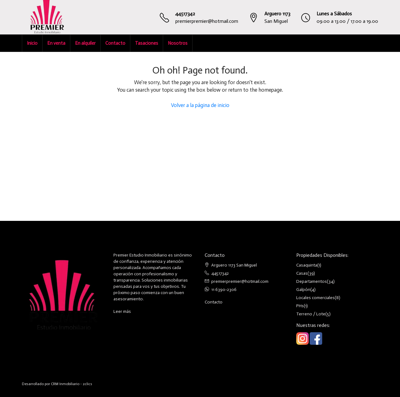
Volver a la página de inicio (200, 105)
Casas (302, 273)
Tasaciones (146, 43)
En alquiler (85, 43)
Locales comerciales (315, 297)
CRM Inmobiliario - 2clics (71, 384)
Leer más (122, 311)
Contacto (115, 43)
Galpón (303, 289)
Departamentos (311, 281)
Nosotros (178, 43)
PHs (300, 305)
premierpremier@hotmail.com (206, 21)
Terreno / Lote (310, 314)
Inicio (32, 43)
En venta (56, 43)
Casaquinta (306, 265)
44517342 (185, 14)
